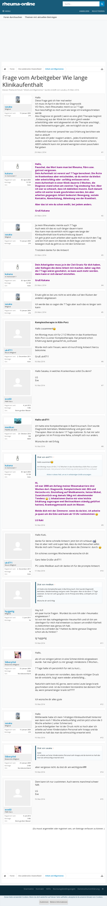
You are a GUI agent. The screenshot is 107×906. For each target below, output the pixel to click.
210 (29, 116)
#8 (102, 446)
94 (30, 620)
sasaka (63, 90)
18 (30, 359)
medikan (9, 427)
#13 (101, 737)
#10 (101, 571)
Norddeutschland (24, 674)
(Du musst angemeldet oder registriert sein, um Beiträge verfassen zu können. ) (69, 828)
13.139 (28, 182)
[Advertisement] (53, 41)
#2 (102, 216)
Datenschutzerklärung (89, 889)
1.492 (29, 408)
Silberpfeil (10, 662)
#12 (101, 704)
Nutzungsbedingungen (64, 889)
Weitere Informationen (58, 902)
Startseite (29, 889)
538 (29, 436)
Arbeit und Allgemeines (33, 90)
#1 (102, 152)
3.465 (29, 671)
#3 (102, 255)
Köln (29, 185)
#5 (102, 312)
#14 (101, 772)
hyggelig (9, 611)
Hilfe (48, 889)
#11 (101, 643)
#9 (102, 525)
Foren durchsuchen (13, 17)
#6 (102, 361)
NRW (29, 439)
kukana (9, 173)
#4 (102, 285)
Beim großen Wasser (23, 410)
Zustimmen (44, 902)
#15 (101, 799)
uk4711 (9, 350)
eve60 (8, 399)
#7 (102, 385)
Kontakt (40, 889)
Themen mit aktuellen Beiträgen (41, 17)
